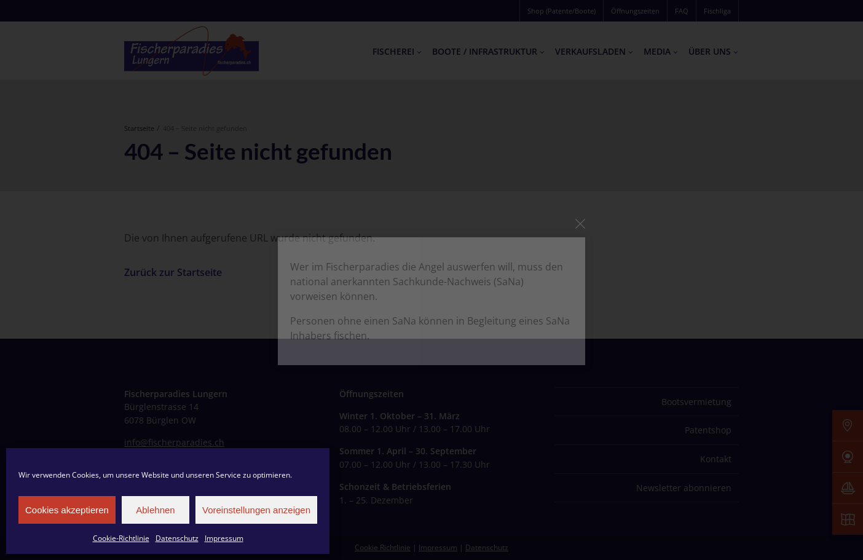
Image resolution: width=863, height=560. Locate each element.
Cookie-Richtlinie (121, 538)
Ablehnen (155, 510)
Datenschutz (177, 538)
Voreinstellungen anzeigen (256, 510)
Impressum (224, 538)
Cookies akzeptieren (67, 510)
